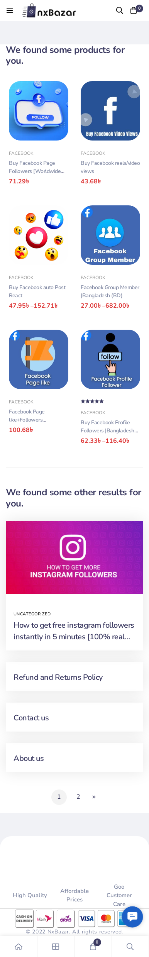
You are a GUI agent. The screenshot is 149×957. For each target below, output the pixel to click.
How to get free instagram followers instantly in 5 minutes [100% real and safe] (74, 637)
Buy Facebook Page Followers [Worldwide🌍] (35, 171)
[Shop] (56, 946)
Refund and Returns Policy (58, 677)
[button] (132, 917)
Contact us (31, 718)
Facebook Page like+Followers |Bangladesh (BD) (30, 420)
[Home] (18, 946)
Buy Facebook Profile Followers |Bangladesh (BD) (107, 430)
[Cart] (134, 10)
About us (29, 758)
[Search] (120, 10)
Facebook (21, 153)
